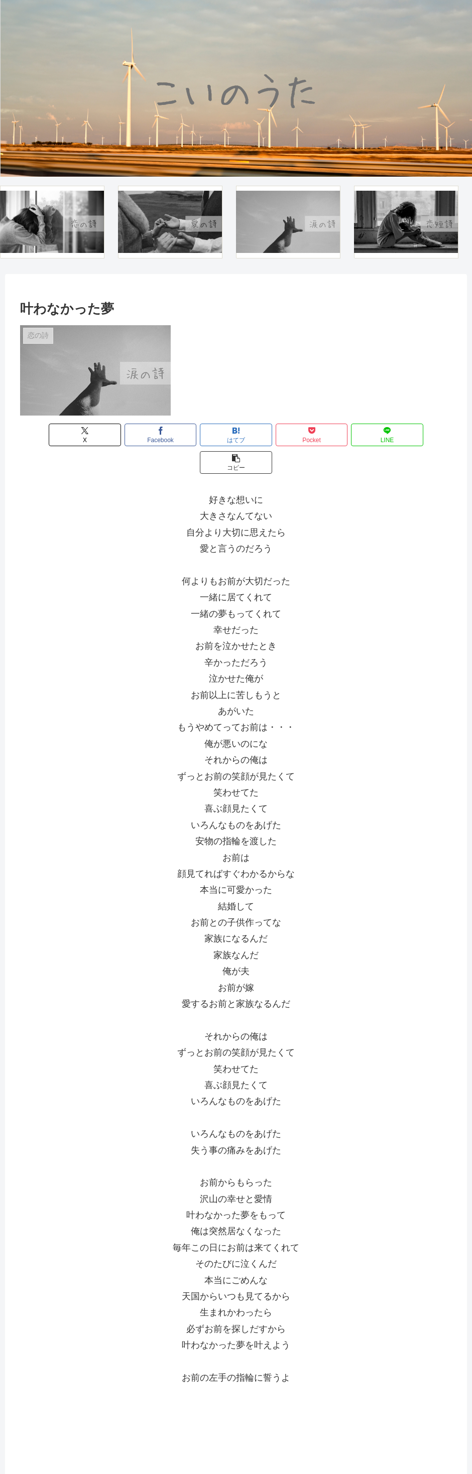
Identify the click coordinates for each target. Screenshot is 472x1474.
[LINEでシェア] (345, 435)
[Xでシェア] (54, 435)
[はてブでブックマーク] (199, 435)
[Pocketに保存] (272, 435)
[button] (417, 435)
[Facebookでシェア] (127, 435)
